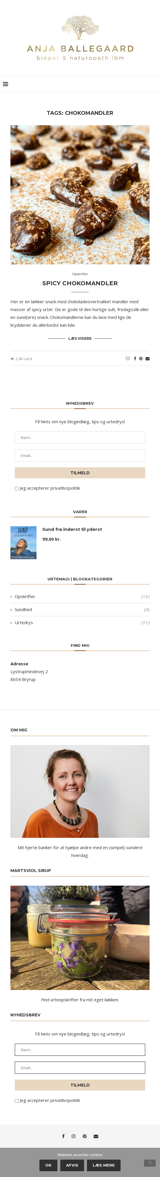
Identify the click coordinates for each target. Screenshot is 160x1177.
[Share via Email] (148, 358)
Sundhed (82, 609)
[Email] (96, 1136)
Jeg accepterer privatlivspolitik (50, 488)
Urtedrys (82, 622)
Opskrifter (82, 596)
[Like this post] (128, 358)
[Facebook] (63, 1136)
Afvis (72, 1165)
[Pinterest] (85, 1136)
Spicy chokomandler (80, 283)
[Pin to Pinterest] (141, 358)
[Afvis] (150, 1163)
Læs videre (80, 338)
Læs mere (104, 1165)
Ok (48, 1165)
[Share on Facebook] (135, 358)
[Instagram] (74, 1136)
